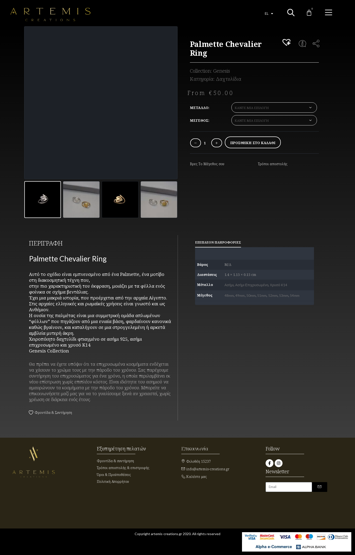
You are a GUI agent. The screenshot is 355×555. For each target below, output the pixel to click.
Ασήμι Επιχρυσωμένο (251, 285)
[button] (287, 43)
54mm (294, 295)
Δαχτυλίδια (228, 79)
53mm (283, 295)
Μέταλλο (199, 107)
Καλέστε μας (196, 476)
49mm (240, 295)
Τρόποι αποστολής (272, 164)
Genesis (221, 71)
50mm (251, 295)
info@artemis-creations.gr (207, 469)
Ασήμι (229, 285)
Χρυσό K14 (278, 285)
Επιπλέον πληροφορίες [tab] (218, 242)
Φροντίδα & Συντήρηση (53, 412)
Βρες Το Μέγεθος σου (207, 164)
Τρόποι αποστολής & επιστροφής (123, 467)
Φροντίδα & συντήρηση (115, 461)
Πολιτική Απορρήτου (113, 481)
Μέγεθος (199, 120)
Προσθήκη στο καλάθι (252, 142)
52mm (273, 295)
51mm (262, 295)
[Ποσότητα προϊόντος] (205, 143)
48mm (229, 295)
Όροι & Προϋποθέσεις (114, 474)
